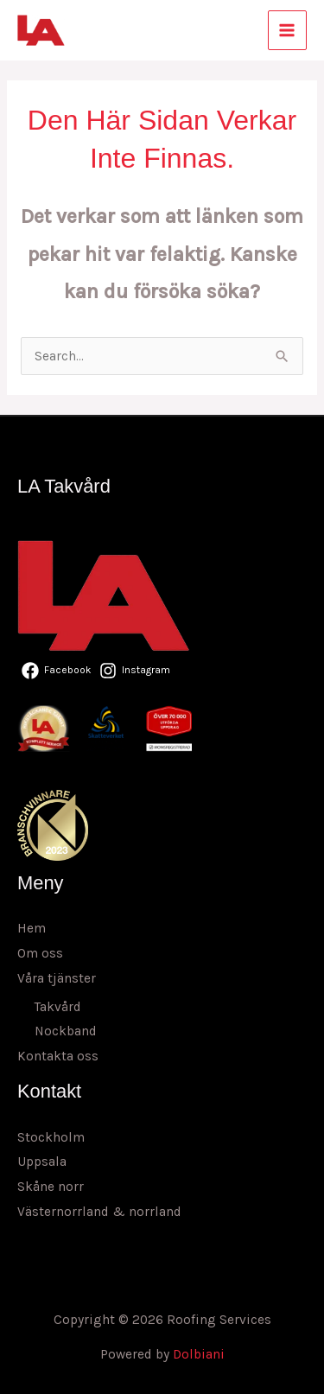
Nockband (66, 1031)
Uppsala (42, 1161)
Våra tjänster (56, 978)
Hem (31, 928)
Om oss (40, 953)
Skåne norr (50, 1186)
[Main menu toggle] (287, 29)
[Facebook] (57, 670)
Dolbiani (199, 1354)
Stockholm (51, 1137)
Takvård (58, 1007)
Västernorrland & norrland (99, 1211)
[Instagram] (134, 670)
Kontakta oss (57, 1056)
